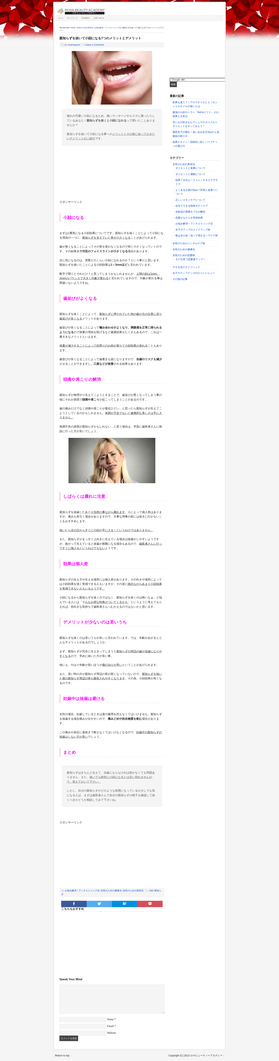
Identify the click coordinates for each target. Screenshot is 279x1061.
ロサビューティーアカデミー (96, 9)
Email (110, 1026)
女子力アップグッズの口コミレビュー (194, 273)
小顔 (150, 890)
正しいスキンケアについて (190, 199)
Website (111, 1032)
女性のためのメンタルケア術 (189, 243)
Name (110, 1019)
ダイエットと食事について (190, 168)
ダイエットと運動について (190, 174)
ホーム (60, 18)
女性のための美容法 (133, 890)
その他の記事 (180, 279)
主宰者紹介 (85, 18)
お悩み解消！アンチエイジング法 (82, 890)
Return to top (62, 1055)
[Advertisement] (112, 175)
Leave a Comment (94, 44)
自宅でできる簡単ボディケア (191, 205)
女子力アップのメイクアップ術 (192, 229)
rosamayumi (73, 44)
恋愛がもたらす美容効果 (189, 217)
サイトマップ (72, 18)
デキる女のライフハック (186, 267)
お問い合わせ (99, 18)
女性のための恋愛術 (184, 255)
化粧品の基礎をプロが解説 (190, 211)
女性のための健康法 (111, 890)
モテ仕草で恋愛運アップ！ (190, 259)
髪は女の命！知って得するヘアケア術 (196, 235)
